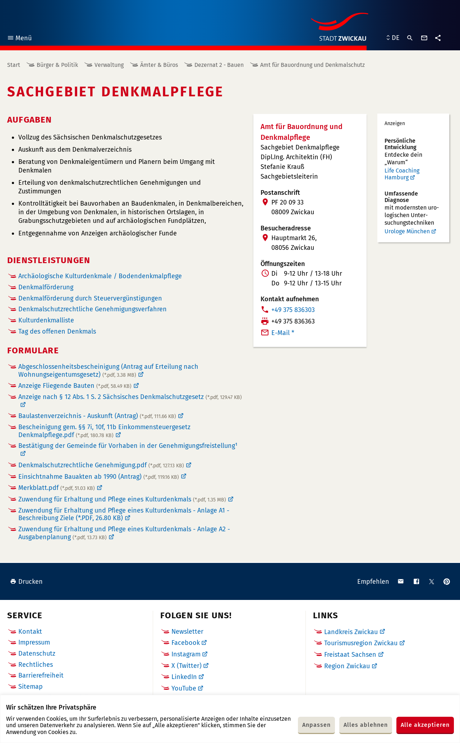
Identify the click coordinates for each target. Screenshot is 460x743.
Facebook (185, 643)
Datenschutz (36, 653)
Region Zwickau (347, 666)
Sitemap (30, 687)
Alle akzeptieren (425, 724)
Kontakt (30, 632)
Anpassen (316, 724)
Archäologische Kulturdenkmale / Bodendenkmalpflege (100, 276)
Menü (19, 39)
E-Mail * (282, 333)
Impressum (34, 642)
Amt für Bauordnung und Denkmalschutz (312, 64)
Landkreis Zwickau (351, 632)
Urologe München (407, 231)
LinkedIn (184, 677)
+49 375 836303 (293, 310)
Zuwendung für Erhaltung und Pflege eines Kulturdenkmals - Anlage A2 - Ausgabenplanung (124, 533)
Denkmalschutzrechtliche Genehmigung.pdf (101, 465)
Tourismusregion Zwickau (360, 643)
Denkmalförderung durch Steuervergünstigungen (90, 298)
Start (13, 64)
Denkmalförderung (45, 287)
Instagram (186, 654)
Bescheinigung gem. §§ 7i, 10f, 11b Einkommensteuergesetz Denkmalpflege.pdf (104, 431)
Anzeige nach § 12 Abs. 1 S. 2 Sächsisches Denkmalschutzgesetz (130, 397)
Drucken (26, 582)
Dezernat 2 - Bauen (219, 64)
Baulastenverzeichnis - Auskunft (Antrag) (97, 416)
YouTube (183, 688)
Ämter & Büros (159, 64)
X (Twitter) (186, 666)
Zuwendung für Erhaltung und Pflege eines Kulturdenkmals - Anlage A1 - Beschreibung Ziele (123, 514)
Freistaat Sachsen (350, 655)
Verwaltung (109, 64)
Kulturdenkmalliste (46, 320)
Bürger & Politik (57, 64)
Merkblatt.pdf (56, 488)
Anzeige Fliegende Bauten (75, 386)
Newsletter (187, 632)
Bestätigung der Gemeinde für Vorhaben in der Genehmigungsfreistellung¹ (128, 446)
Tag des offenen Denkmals (57, 331)
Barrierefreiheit (41, 675)
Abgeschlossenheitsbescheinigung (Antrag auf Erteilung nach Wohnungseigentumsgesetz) (108, 370)
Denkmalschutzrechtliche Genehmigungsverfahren (92, 309)
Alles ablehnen (366, 724)
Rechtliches (35, 665)
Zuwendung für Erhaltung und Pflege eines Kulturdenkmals (122, 499)
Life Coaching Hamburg (402, 174)
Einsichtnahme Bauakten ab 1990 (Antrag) (98, 477)
